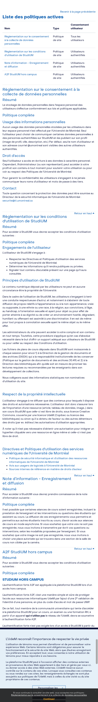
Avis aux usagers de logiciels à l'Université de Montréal (42, 465)
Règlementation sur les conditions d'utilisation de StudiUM (34, 219)
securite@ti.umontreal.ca (17, 200)
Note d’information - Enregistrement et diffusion (36, 481)
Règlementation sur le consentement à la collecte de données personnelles (26, 40)
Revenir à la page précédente (78, 11)
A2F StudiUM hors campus (20, 74)
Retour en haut (84, 213)
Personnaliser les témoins (50, 689)
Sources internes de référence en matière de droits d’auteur (45, 469)
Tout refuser (49, 696)
